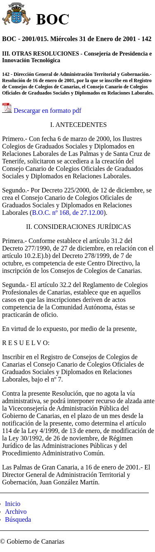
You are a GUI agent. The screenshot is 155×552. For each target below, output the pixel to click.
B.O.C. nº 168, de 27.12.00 (67, 212)
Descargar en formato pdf (47, 110)
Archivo (15, 511)
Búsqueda (18, 519)
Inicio (12, 503)
